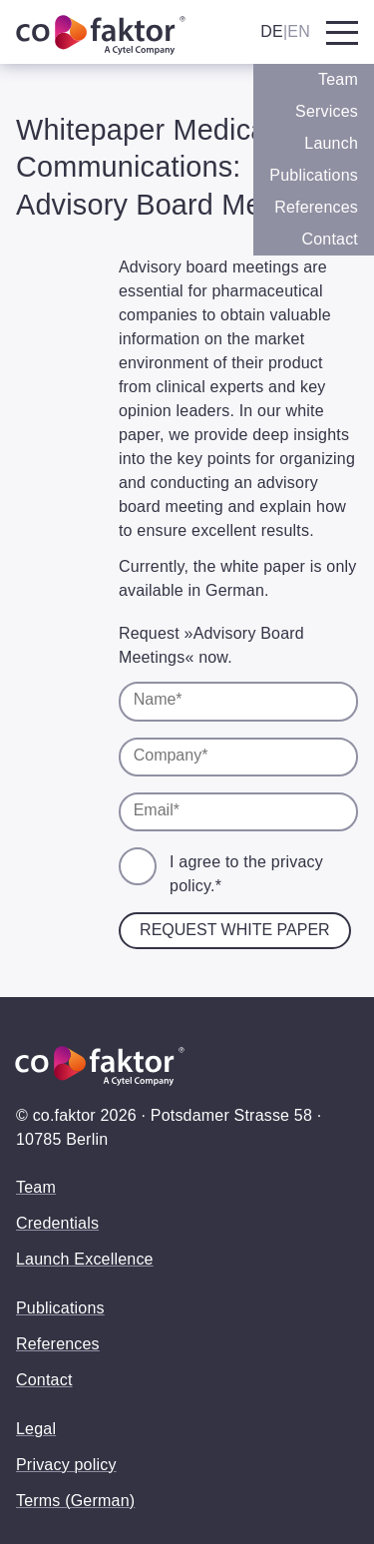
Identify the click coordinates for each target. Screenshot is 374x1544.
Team (338, 79)
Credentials (57, 1223)
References (316, 207)
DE (271, 31)
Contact (329, 239)
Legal (36, 1428)
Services (326, 111)
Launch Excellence (85, 1259)
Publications (313, 175)
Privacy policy (66, 1464)
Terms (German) (75, 1500)
